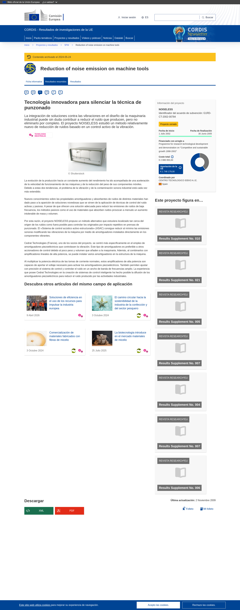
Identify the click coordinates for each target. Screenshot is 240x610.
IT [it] (53, 92)
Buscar (129, 38)
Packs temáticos (43, 38)
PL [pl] (60, 92)
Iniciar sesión (127, 17)
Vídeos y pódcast (91, 38)
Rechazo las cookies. (204, 605)
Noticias (107, 38)
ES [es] (40, 92)
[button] (145, 17)
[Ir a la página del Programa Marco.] (30, 68)
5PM (66, 45)
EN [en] (33, 92)
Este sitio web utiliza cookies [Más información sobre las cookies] (35, 605)
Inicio (28, 38)
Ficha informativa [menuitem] (34, 81)
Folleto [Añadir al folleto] (188, 508)
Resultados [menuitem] (75, 81)
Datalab (118, 38)
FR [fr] (47, 92)
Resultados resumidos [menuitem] (56, 81)
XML (41, 510)
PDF (71, 510)
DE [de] (26, 92)
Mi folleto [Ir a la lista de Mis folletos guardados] (206, 508)
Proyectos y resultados (66, 38)
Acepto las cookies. (158, 605)
